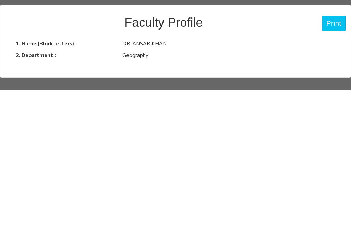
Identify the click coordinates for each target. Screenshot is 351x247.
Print (333, 23)
